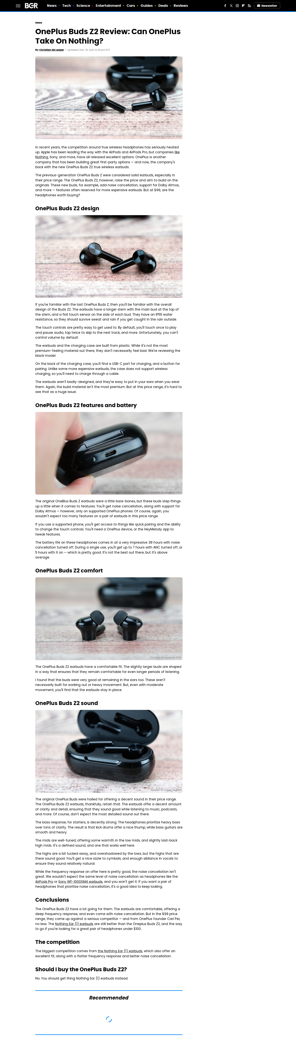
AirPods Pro (44, 882)
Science (83, 5)
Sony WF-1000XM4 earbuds (80, 882)
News (52, 5)
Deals (163, 5)
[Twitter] (231, 5)
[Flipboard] (243, 5)
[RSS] (249, 5)
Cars (131, 5)
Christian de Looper (51, 49)
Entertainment (108, 5)
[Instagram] (237, 5)
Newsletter (267, 6)
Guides (147, 5)
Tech (66, 5)
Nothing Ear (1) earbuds (74, 924)
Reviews (181, 5)
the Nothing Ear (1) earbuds (120, 951)
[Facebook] (225, 5)
